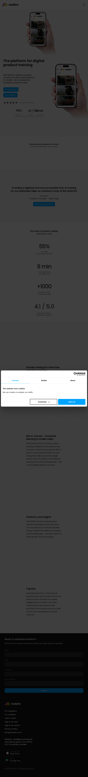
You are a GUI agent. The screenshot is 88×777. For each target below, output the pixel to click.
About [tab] (72, 380)
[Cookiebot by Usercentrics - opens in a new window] (75, 374)
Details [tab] (44, 380)
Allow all (71, 402)
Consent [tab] (15, 380)
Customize (43, 402)
